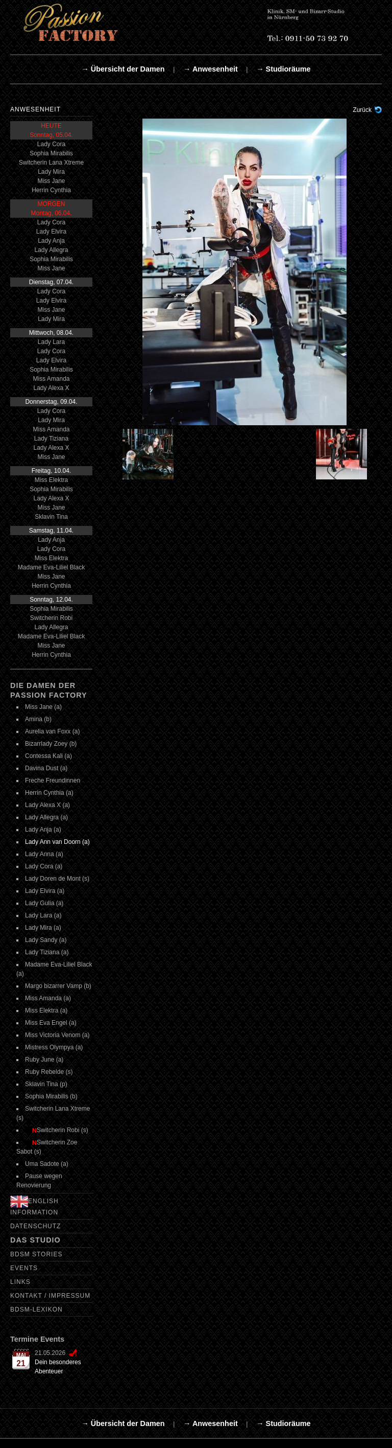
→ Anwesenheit (210, 69)
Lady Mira (51, 171)
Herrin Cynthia (51, 190)
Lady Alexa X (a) (47, 805)
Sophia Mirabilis (51, 153)
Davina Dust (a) (46, 768)
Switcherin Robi (51, 618)
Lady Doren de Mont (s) (57, 878)
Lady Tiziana (51, 438)
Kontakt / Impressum (50, 1295)
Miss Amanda (51, 378)
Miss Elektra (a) (46, 1010)
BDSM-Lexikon (36, 1309)
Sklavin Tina (51, 516)
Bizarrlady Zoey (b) (51, 743)
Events (24, 1268)
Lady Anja (51, 240)
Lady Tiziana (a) (46, 952)
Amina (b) (38, 719)
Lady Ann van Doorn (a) (57, 841)
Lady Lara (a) (43, 915)
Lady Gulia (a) (44, 903)
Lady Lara (51, 342)
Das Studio (35, 1240)
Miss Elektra (51, 480)
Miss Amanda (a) (48, 998)
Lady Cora (51, 144)
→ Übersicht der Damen (122, 69)
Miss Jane (51, 181)
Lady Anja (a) (43, 829)
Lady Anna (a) (44, 854)
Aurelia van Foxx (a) (52, 731)
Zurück (362, 109)
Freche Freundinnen (52, 780)
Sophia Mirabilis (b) (51, 1096)
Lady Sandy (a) (45, 940)
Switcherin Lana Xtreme (51, 162)
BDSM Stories (36, 1254)
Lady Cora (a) (43, 866)
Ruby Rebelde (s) (48, 1071)
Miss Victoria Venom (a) (57, 1035)
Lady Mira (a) (43, 927)
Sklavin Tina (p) (46, 1084)
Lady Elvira (51, 231)
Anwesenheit (35, 109)
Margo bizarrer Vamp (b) (58, 986)
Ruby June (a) (44, 1059)
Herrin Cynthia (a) (49, 792)
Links (20, 1281)
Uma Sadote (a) (46, 1163)
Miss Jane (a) (43, 706)
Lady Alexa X (51, 388)
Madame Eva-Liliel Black (51, 567)
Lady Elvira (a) (44, 890)
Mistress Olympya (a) (54, 1047)
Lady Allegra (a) (46, 817)
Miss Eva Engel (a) (51, 1022)
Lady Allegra (51, 250)
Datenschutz (35, 1226)
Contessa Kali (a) (48, 756)
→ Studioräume (283, 69)
